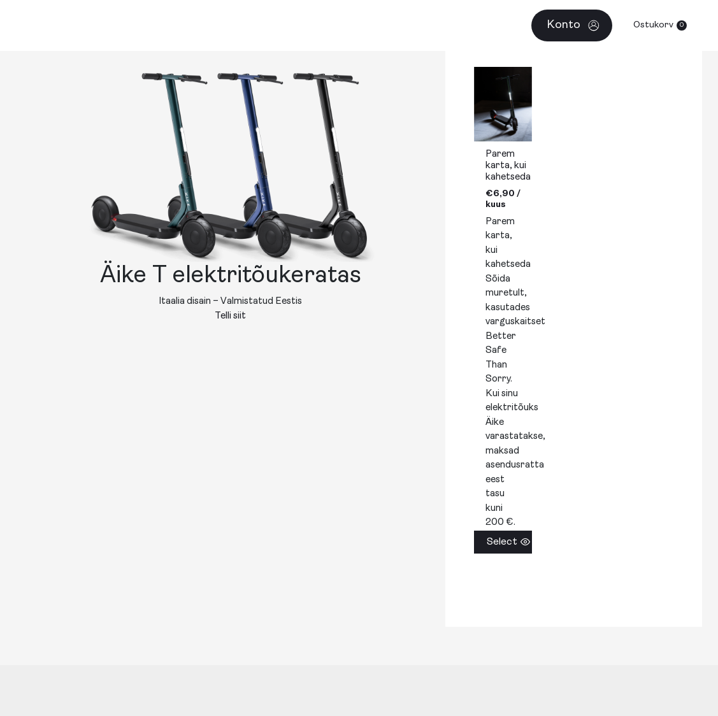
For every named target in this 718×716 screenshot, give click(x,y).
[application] (445, 25)
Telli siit (230, 316)
